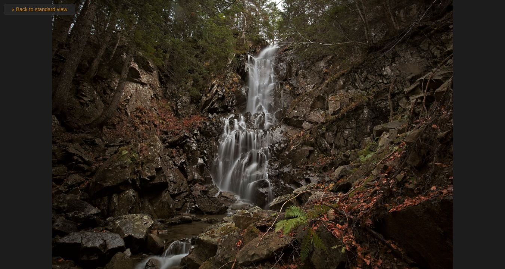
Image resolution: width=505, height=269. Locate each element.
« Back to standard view (39, 9)
